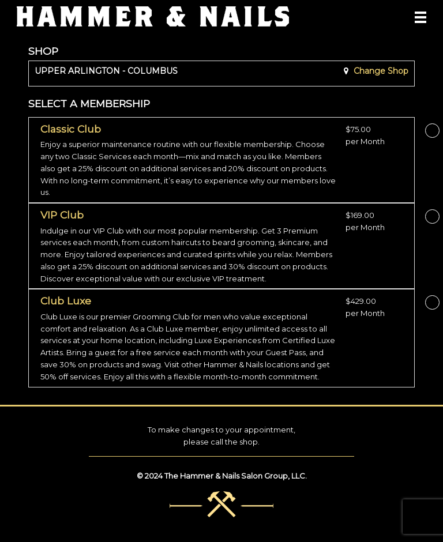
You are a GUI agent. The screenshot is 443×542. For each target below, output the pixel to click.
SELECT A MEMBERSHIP (89, 103)
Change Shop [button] (379, 71)
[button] (189, 160)
